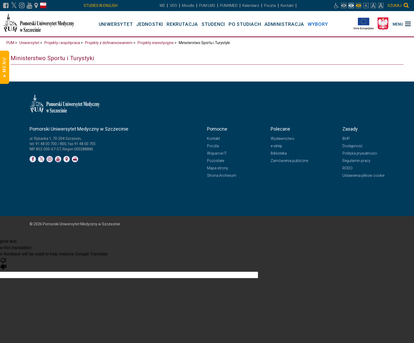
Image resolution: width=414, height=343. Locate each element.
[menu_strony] (402, 23)
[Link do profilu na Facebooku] (6, 5)
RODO (347, 168)
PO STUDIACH (245, 24)
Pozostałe (215, 161)
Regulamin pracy (356, 161)
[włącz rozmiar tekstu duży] (373, 5)
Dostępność (352, 146)
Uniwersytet (29, 43)
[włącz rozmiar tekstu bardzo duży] (380, 5)
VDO (173, 5)
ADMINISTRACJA (284, 24)
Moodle (188, 5)
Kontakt (287, 5)
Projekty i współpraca (62, 43)
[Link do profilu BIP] (43, 5)
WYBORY (318, 24)
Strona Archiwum (221, 175)
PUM (10, 43)
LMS (207, 5)
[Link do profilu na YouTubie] (29, 5)
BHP (346, 138)
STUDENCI (213, 24)
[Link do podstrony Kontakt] (36, 5)
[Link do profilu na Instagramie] (22, 5)
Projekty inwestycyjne (156, 43)
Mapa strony (217, 168)
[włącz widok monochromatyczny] (358, 5)
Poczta (270, 5)
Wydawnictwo (282, 138)
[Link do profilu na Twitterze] (41, 159)
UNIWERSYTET (116, 24)
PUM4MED (229, 5)
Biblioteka (279, 153)
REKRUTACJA (182, 24)
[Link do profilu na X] (14, 5)
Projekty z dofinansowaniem (109, 43)
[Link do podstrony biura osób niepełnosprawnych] (336, 5)
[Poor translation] (3, 263)
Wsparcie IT (217, 153)
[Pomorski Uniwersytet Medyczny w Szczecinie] (39, 23)
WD (162, 5)
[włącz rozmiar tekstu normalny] (366, 5)
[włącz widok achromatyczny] (351, 5)
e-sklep (276, 146)
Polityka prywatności (359, 153)
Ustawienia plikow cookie (363, 175)
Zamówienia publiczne (289, 161)
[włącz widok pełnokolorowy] (343, 5)
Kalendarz (250, 5)
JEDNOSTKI (149, 24)
